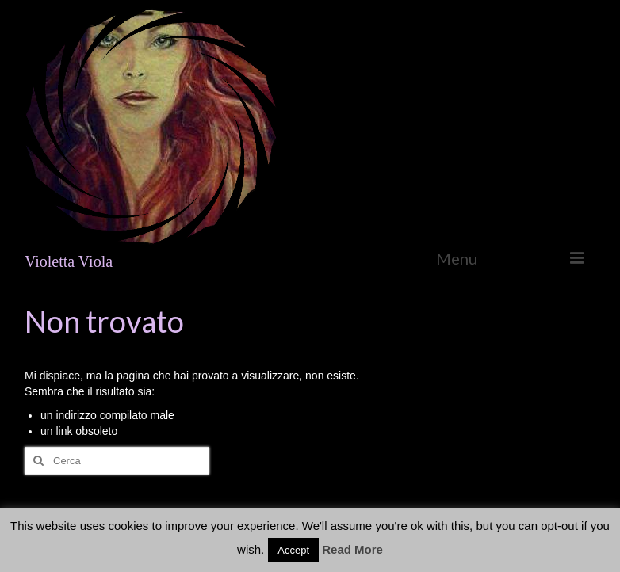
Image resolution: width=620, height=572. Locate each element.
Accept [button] (293, 550)
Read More (352, 549)
